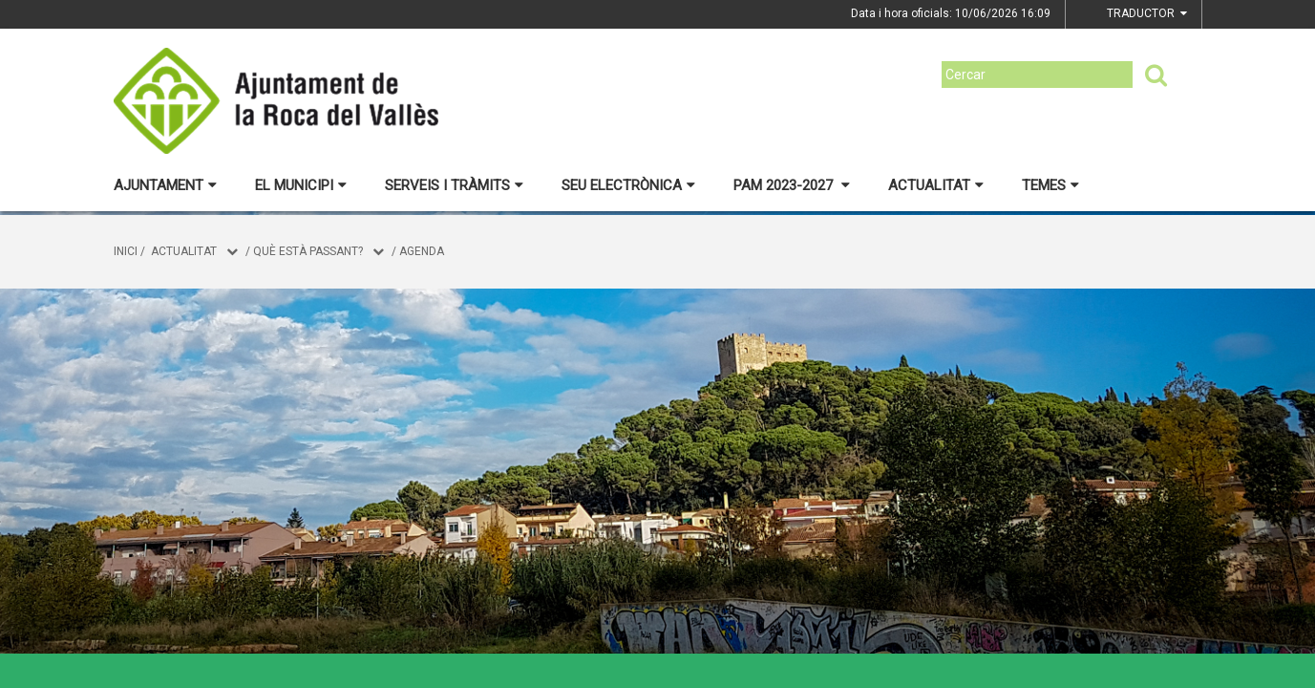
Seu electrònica (628, 185)
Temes (1050, 185)
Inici (126, 251)
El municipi (301, 185)
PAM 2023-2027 (791, 185)
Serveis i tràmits (454, 185)
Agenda (421, 251)
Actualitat (936, 185)
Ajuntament (165, 185)
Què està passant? (308, 251)
